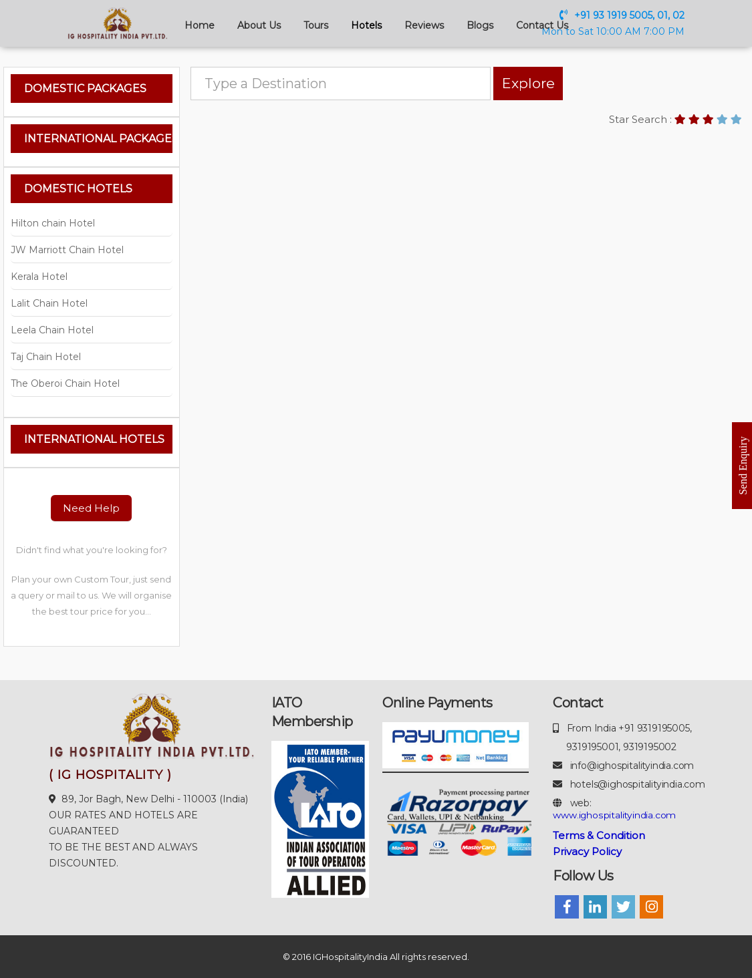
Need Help (91, 508)
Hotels (366, 25)
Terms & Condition (599, 835)
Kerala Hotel (39, 277)
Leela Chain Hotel (52, 330)
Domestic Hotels (78, 188)
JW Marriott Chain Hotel (67, 250)
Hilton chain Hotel (53, 223)
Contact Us (542, 25)
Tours (315, 25)
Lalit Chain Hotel (49, 303)
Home (199, 25)
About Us (259, 25)
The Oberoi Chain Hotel (65, 383)
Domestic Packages (85, 88)
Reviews (424, 25)
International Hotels (94, 439)
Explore (516, 83)
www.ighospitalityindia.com (614, 815)
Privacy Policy (587, 851)
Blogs (480, 25)
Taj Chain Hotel (46, 357)
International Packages (98, 138)
